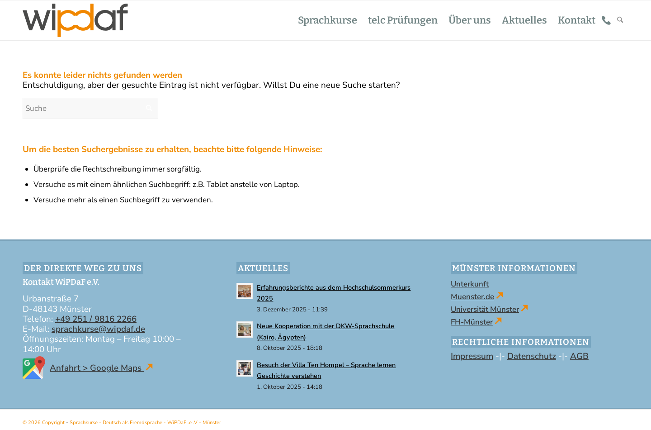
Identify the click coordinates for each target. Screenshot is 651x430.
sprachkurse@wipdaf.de (98, 329)
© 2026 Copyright (44, 422)
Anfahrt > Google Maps (88, 368)
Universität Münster (485, 309)
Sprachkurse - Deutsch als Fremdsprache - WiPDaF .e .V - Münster (145, 422)
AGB (579, 356)
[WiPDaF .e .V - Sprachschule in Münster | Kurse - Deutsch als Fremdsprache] (75, 20)
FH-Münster (472, 322)
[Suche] (620, 20)
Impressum (472, 356)
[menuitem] (327, 20)
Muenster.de (472, 296)
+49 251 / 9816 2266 (96, 319)
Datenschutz (531, 356)
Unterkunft (470, 284)
